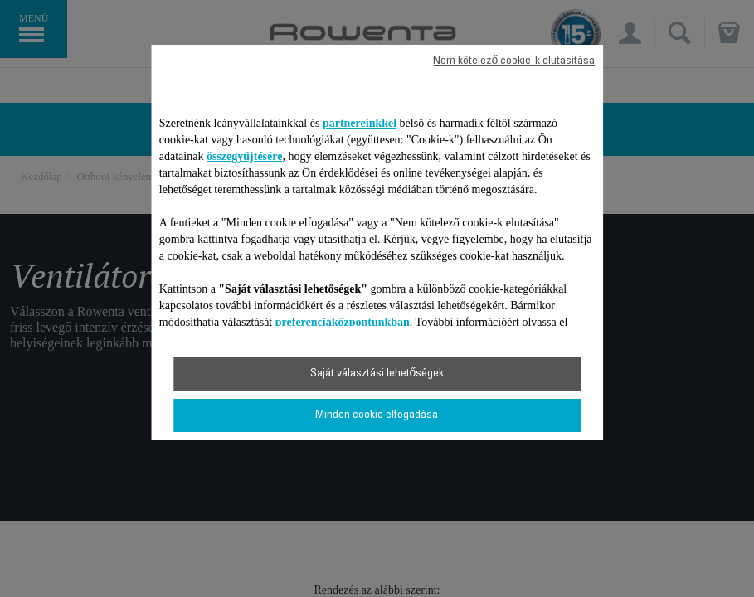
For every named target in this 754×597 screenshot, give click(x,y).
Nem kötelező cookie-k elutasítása (514, 61)
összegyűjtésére (245, 156)
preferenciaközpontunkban (342, 322)
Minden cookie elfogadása (376, 415)
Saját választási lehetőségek (377, 374)
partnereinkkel (359, 123)
